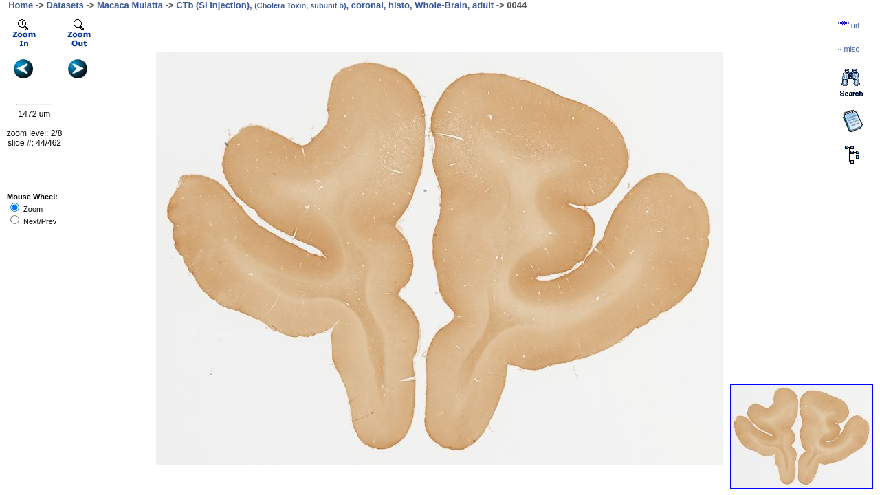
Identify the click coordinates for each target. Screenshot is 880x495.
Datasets (65, 5)
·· (848, 49)
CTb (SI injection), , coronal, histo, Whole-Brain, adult (335, 5)
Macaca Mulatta (130, 5)
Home (20, 5)
